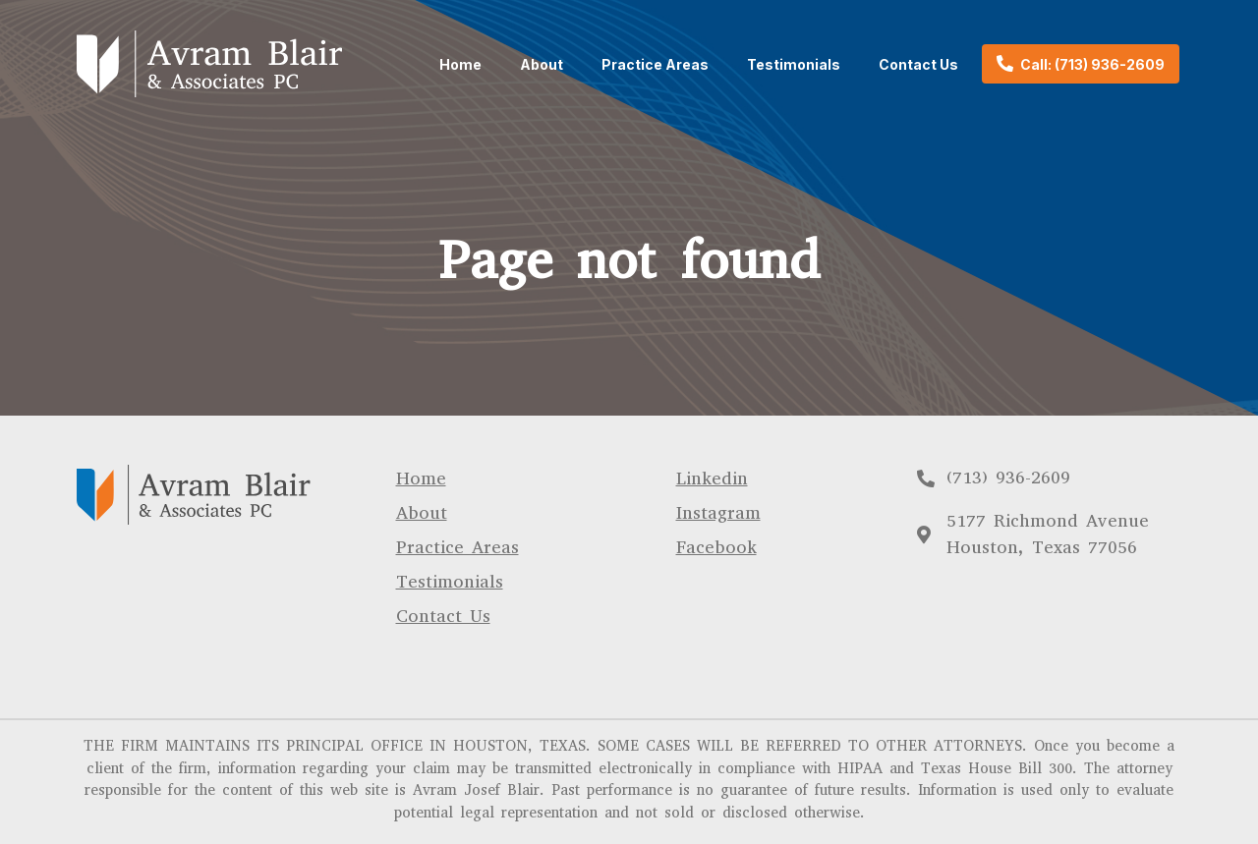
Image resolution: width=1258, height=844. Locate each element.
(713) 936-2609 (1008, 477)
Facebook (716, 547)
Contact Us (918, 64)
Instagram (718, 513)
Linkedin (712, 478)
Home (460, 64)
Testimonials (793, 64)
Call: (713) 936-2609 (1092, 64)
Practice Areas (655, 64)
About (541, 64)
